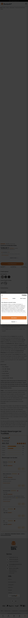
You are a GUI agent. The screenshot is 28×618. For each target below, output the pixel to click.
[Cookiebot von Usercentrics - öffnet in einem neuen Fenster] (22, 295)
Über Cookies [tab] (23, 298)
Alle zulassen (14, 317)
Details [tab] (14, 298)
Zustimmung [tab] (5, 298)
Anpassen (14, 321)
